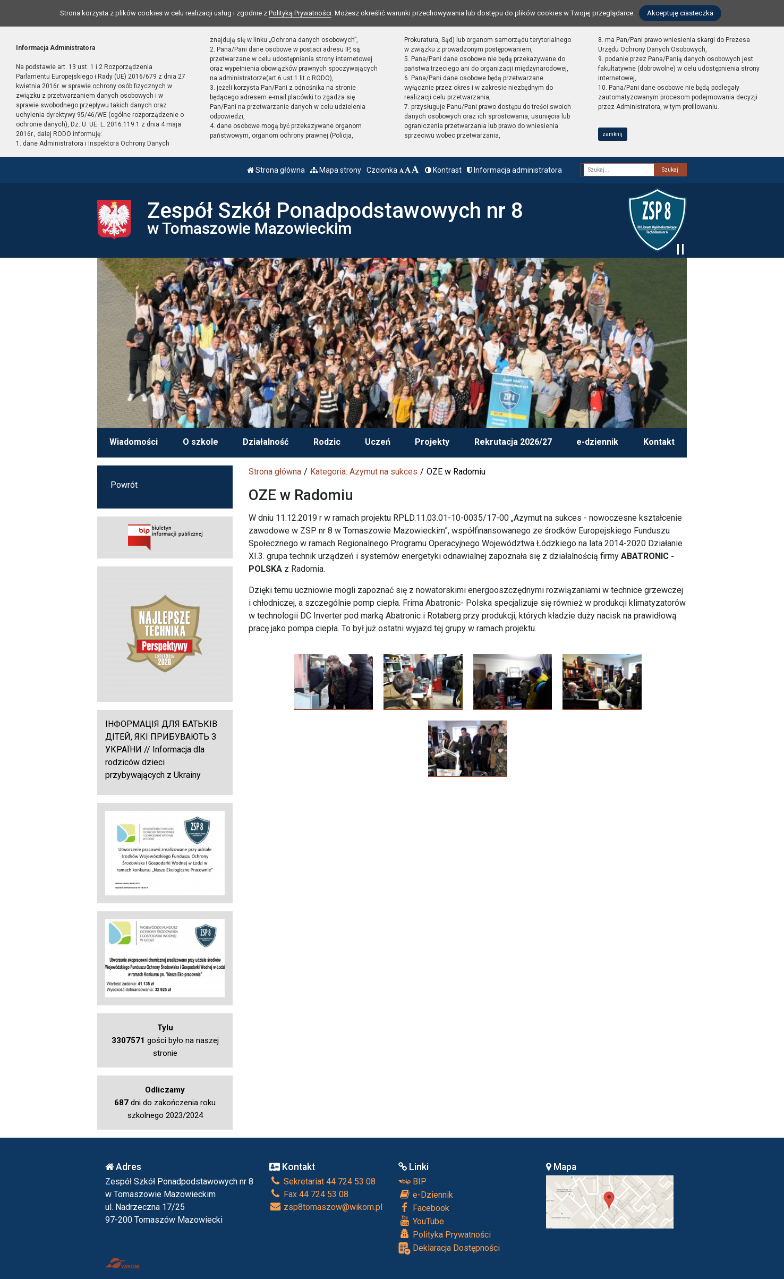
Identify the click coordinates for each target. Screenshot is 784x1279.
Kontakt (659, 442)
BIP (412, 1181)
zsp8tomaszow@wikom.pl (325, 1207)
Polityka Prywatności (444, 1234)
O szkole (200, 442)
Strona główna (276, 170)
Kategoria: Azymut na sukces (363, 472)
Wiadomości (133, 442)
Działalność (265, 442)
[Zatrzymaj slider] (680, 249)
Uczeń (377, 442)
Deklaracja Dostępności (449, 1248)
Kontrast (443, 170)
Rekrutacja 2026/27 (513, 442)
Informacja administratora (514, 170)
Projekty (432, 442)
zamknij (612, 134)
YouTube (421, 1221)
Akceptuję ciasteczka (680, 13)
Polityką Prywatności (300, 13)
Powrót (124, 485)
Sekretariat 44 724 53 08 (322, 1181)
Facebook (423, 1207)
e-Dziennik (425, 1194)
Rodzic (326, 442)
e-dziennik (597, 442)
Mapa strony (335, 170)
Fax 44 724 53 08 (308, 1194)
